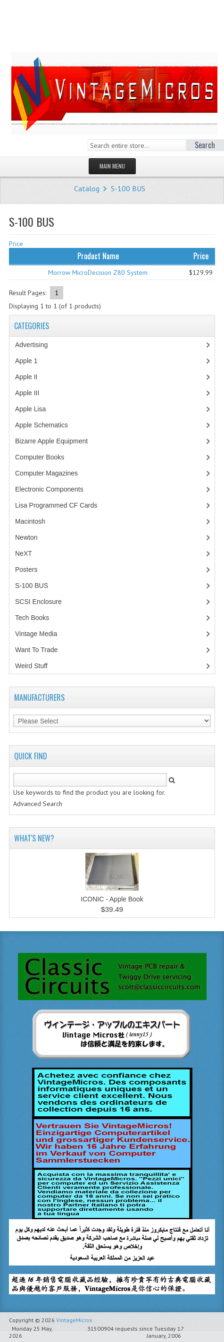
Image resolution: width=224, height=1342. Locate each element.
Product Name (98, 256)
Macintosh (35, 521)
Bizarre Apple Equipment (56, 441)
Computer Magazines (53, 473)
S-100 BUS (128, 188)
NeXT (23, 553)
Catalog (87, 188)
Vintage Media (41, 633)
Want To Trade (36, 650)
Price (16, 243)
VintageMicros (74, 1320)
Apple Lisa (37, 409)
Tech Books (39, 617)
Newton (26, 537)
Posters (31, 569)
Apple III (32, 393)
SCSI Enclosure (43, 601)
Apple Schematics (46, 425)
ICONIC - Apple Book (112, 899)
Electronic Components (54, 489)
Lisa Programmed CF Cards (61, 505)
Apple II (31, 377)
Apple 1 (31, 361)
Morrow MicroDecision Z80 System (98, 272)
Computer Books (46, 457)
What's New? (34, 838)
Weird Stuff (36, 666)
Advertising (36, 344)
